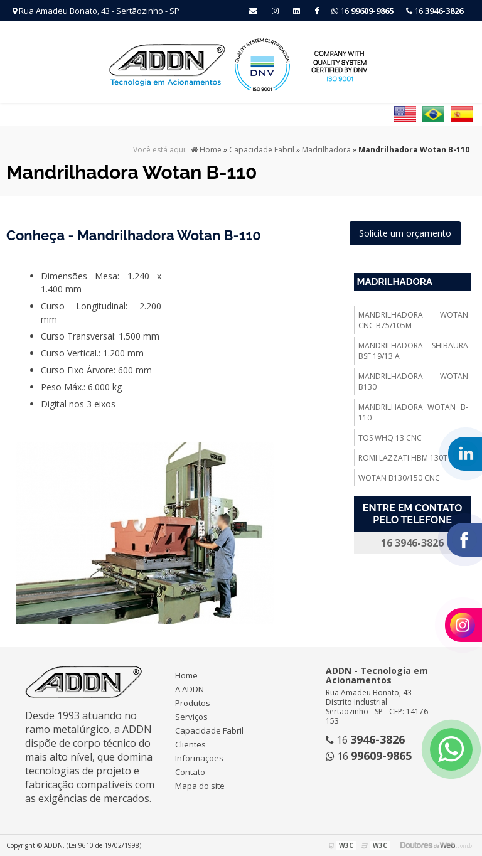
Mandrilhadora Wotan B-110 (413, 412)
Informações (199, 758)
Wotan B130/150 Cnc (399, 478)
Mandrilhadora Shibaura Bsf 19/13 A (413, 350)
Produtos (192, 703)
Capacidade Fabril (209, 730)
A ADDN (189, 689)
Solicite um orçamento (405, 233)
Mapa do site (200, 785)
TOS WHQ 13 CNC (390, 437)
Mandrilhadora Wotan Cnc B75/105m (413, 320)
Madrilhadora (394, 281)
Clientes (190, 744)
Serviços (191, 716)
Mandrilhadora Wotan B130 (413, 381)
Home (186, 675)
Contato (190, 772)
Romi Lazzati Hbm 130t (402, 457)
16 (434, 10)
